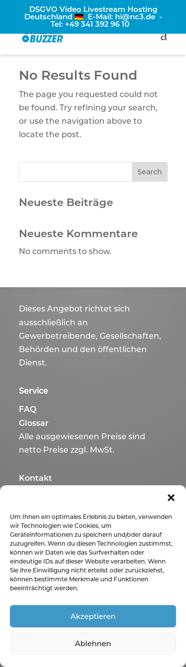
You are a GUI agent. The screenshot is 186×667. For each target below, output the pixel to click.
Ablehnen (93, 643)
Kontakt (35, 478)
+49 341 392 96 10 (97, 24)
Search (149, 171)
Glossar (34, 423)
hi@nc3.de (135, 16)
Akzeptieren (93, 616)
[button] (171, 498)
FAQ (27, 409)
